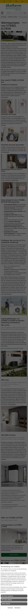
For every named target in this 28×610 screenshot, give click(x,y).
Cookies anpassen (6, 603)
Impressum (10, 607)
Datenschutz (17, 607)
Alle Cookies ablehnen (7, 599)
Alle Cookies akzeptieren (7, 596)
